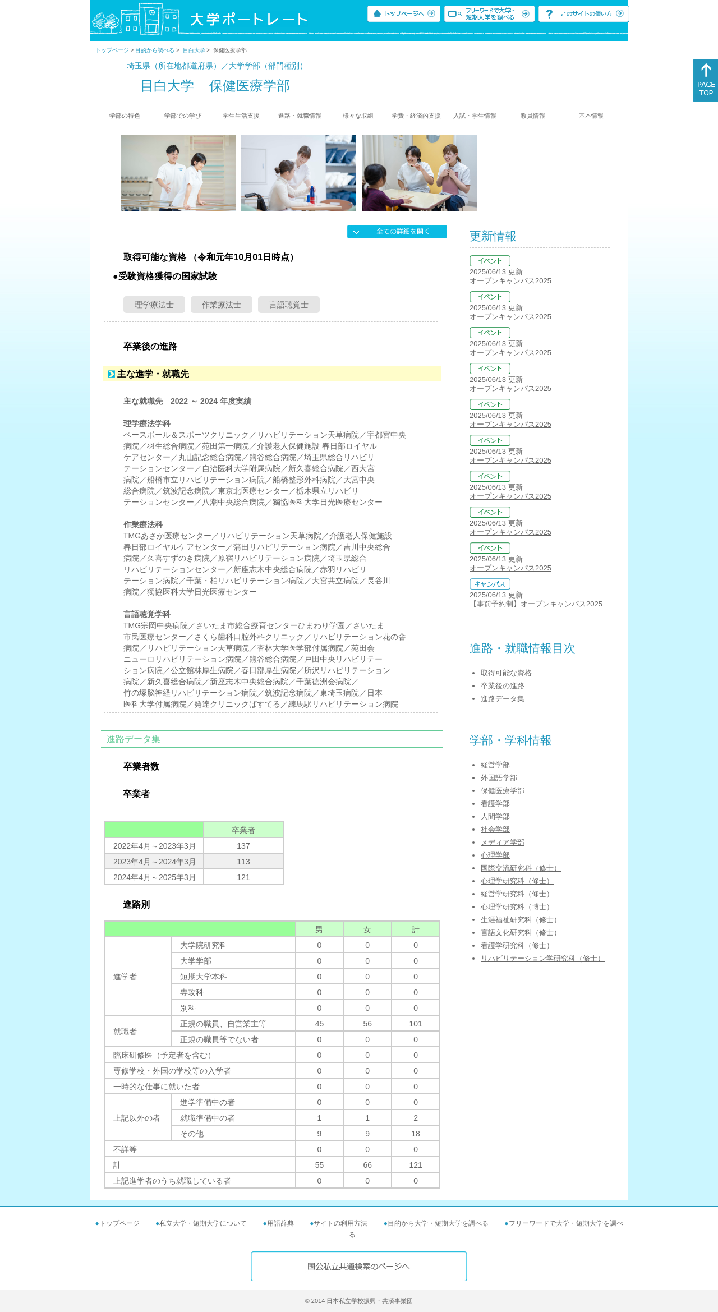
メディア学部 (502, 842)
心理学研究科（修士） (517, 881)
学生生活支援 (241, 115)
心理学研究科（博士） (517, 907)
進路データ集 (502, 698)
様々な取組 (358, 115)
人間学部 (495, 816)
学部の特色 (124, 115)
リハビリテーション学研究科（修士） (543, 958)
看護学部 (495, 803)
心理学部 (495, 855)
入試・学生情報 (474, 115)
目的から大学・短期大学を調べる (438, 1223)
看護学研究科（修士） (517, 945)
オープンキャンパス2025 (510, 281)
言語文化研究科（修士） (521, 932)
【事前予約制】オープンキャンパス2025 (536, 604)
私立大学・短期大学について (203, 1223)
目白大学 (194, 50)
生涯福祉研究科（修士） (521, 919)
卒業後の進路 (502, 686)
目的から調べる (154, 50)
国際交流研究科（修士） (521, 868)
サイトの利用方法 (340, 1223)
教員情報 (533, 115)
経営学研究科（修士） (517, 894)
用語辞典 (280, 1223)
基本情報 (591, 115)
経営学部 (495, 765)
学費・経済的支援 (416, 115)
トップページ (112, 50)
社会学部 (495, 829)
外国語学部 (499, 778)
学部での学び (182, 115)
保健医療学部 (502, 790)
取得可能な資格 (506, 673)
